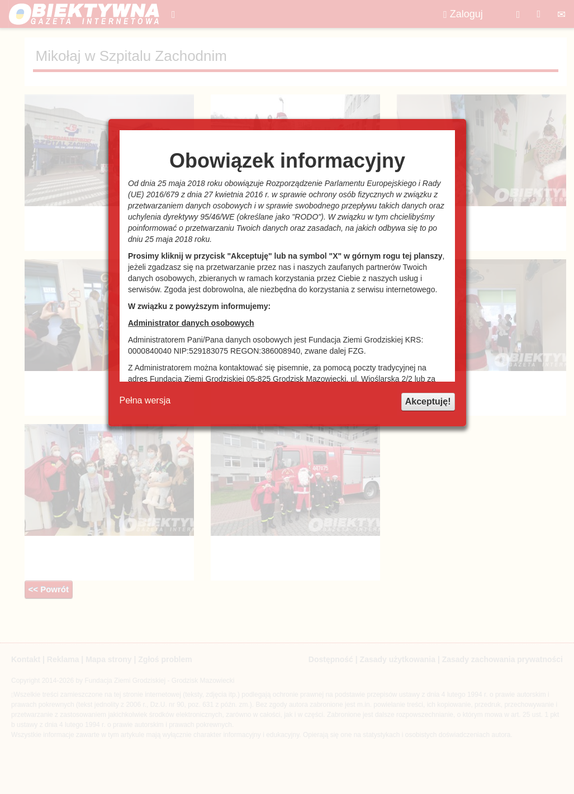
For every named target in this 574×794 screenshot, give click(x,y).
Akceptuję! (428, 401)
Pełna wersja (145, 400)
